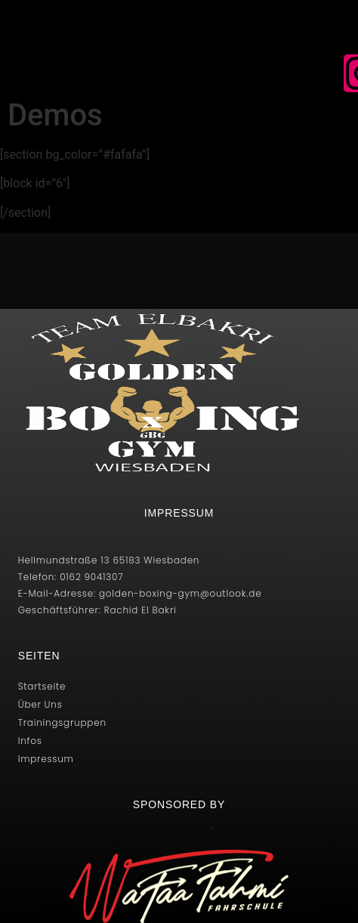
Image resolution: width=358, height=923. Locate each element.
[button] (114, 76)
